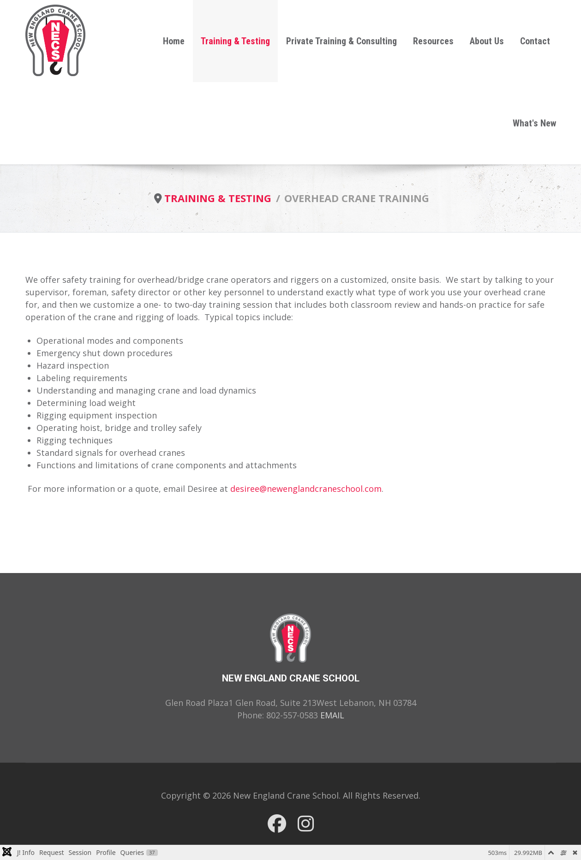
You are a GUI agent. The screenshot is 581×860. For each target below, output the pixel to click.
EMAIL (332, 715)
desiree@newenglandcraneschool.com (306, 488)
